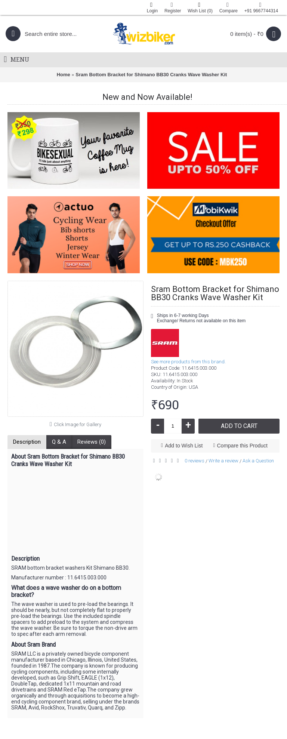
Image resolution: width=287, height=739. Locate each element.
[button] (75, 610)
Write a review (223, 461)
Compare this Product (242, 446)
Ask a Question (258, 461)
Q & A (59, 441)
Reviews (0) (91, 441)
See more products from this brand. (188, 361)
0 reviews (194, 461)
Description (27, 441)
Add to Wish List (184, 446)
